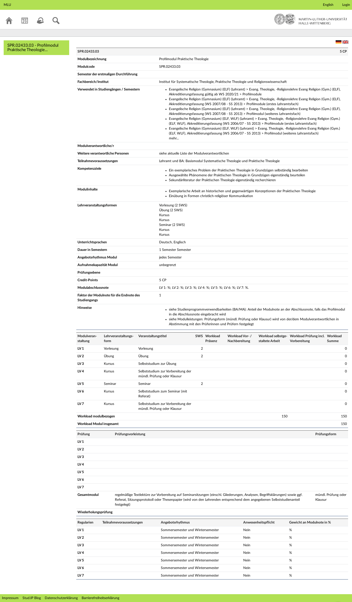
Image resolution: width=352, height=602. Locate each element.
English (328, 5)
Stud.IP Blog (31, 598)
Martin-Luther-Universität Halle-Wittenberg (311, 19)
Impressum (10, 598)
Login (346, 5)
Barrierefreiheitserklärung (100, 598)
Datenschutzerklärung (61, 598)
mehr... (174, 138)
